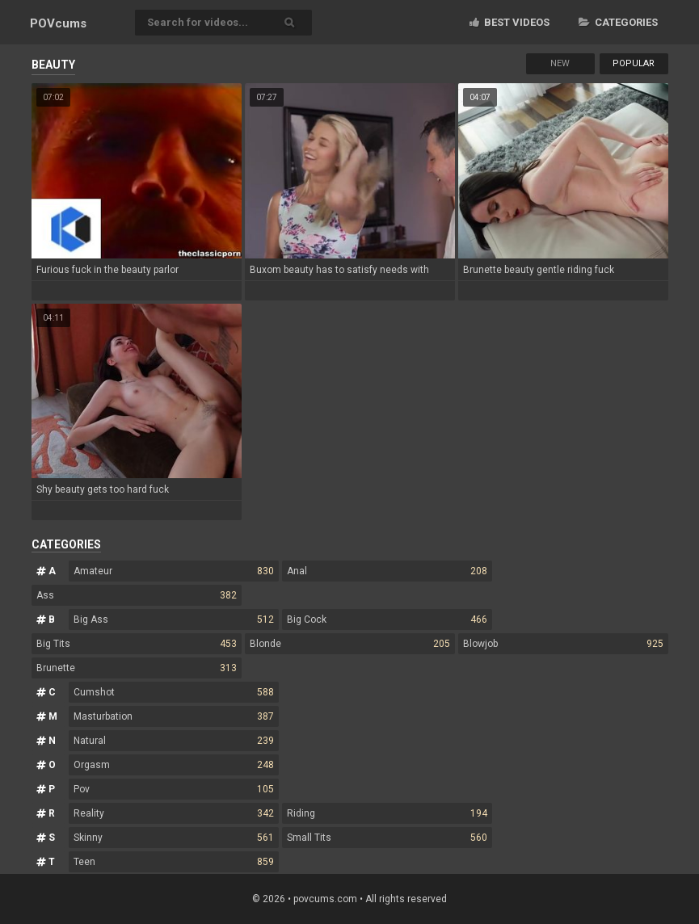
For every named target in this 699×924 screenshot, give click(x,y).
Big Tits (136, 643)
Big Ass (174, 619)
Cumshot (174, 692)
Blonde (350, 643)
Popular (634, 63)
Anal (387, 571)
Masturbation (174, 716)
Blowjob (563, 643)
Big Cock (387, 619)
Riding (387, 813)
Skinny (174, 837)
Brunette (136, 668)
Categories (618, 22)
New (560, 63)
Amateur (174, 571)
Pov (174, 789)
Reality (174, 813)
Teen (174, 861)
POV (58, 23)
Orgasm (174, 765)
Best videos (510, 22)
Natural (174, 740)
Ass (136, 595)
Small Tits (387, 837)
